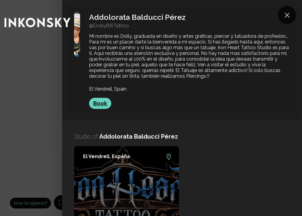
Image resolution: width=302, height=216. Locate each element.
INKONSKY (12, 3)
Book (100, 103)
